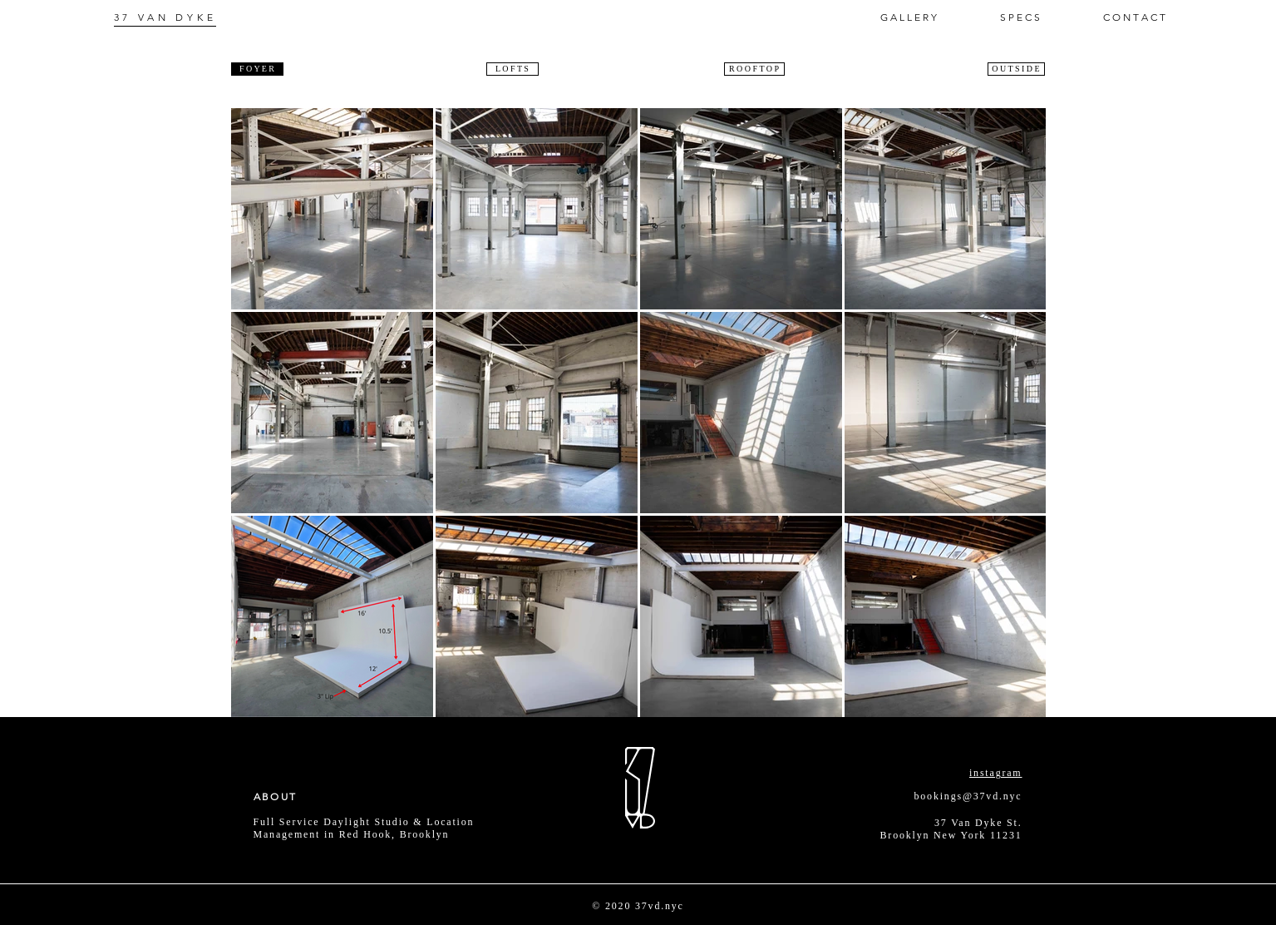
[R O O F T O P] (754, 69)
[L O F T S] (512, 69)
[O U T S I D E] (1016, 69)
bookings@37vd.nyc (968, 796)
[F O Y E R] (257, 69)
